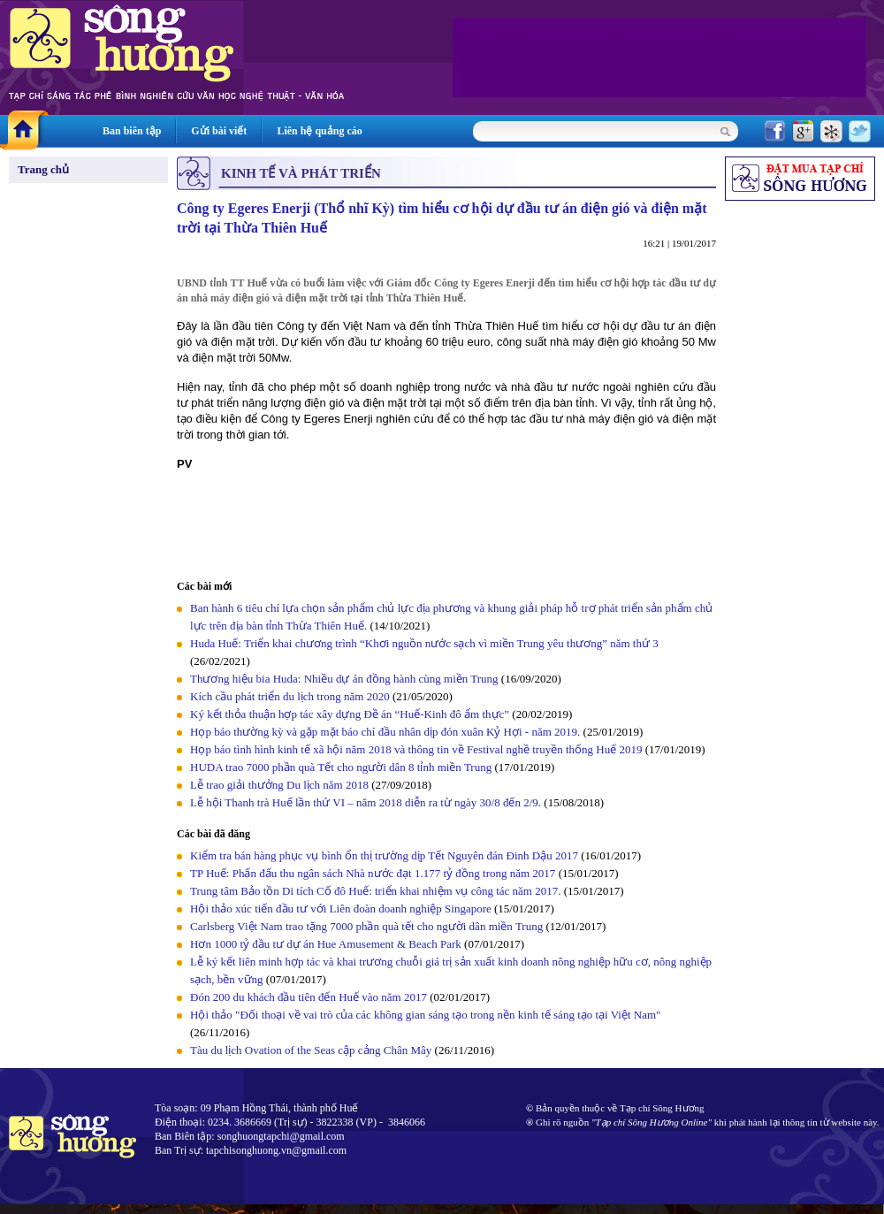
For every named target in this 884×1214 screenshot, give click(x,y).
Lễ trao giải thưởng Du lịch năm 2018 (280, 784)
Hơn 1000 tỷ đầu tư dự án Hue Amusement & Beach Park (325, 944)
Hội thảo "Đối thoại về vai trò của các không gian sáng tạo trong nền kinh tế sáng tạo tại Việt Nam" (425, 1014)
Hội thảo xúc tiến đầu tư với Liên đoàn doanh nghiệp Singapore (342, 908)
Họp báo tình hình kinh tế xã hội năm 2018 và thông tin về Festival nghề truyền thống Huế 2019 (416, 749)
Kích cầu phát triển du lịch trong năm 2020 (291, 696)
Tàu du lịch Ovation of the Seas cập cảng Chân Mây (310, 1050)
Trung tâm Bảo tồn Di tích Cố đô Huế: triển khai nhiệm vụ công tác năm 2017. (377, 890)
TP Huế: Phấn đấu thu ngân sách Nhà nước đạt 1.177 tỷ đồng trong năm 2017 (372, 873)
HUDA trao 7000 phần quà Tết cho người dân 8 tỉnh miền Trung (341, 767)
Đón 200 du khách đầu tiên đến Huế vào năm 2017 (308, 997)
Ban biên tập (132, 131)
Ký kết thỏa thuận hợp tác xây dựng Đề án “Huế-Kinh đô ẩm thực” (349, 714)
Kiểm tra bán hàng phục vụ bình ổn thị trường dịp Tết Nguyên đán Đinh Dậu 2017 (384, 855)
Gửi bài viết (219, 131)
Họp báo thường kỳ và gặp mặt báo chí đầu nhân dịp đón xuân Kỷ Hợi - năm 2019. (386, 731)
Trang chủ (43, 169)
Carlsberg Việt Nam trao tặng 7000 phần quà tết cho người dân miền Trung (366, 926)
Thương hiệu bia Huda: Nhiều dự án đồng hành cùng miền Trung (344, 678)
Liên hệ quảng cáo (319, 131)
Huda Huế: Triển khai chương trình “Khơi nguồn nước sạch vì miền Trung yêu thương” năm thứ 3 (424, 643)
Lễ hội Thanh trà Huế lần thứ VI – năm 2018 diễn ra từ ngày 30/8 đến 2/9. (367, 802)
